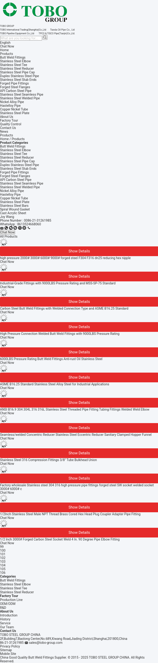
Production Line (11, 600)
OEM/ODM (7, 604)
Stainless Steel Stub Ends (18, 168)
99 (2, 547)
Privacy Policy (10, 646)
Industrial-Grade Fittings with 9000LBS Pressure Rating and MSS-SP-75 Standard (57, 283)
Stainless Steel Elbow (15, 150)
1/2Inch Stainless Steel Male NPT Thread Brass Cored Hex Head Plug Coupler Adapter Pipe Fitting (70, 514)
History (5, 619)
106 (3, 573)
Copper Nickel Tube (14, 198)
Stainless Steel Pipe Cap (17, 161)
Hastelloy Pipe (10, 194)
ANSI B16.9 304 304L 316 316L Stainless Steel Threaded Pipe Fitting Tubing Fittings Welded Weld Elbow (74, 409)
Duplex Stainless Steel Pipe (19, 165)
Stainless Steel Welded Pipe (20, 187)
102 (3, 558)
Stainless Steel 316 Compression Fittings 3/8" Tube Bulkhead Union (48, 460)
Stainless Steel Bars (14, 205)
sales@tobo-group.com (45, 642)
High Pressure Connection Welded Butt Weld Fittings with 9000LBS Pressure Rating (59, 334)
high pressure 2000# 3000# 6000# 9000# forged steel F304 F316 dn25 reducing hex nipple (65, 258)
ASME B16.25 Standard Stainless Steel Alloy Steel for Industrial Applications (54, 384)
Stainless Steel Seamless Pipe (21, 183)
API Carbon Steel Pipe (15, 180)
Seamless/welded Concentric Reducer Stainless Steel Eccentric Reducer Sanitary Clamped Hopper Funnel (76, 435)
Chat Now (7, 46)
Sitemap (6, 650)
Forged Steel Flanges (15, 176)
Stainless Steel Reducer (17, 157)
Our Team (7, 627)
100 (3, 550)
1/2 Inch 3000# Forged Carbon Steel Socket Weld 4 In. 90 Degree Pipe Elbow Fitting (60, 539)
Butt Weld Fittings (12, 146)
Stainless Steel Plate (14, 202)
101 (3, 554)
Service (5, 623)
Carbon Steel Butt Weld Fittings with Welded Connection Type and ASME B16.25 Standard (64, 308)
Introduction (8, 615)
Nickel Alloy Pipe (12, 191)
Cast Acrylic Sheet (13, 213)
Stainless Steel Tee (13, 154)
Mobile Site (8, 654)
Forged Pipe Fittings (14, 172)
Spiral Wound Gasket (15, 209)
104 (3, 565)
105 (3, 569)
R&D (3, 608)
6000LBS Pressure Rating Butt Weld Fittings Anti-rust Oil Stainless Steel (51, 359)
